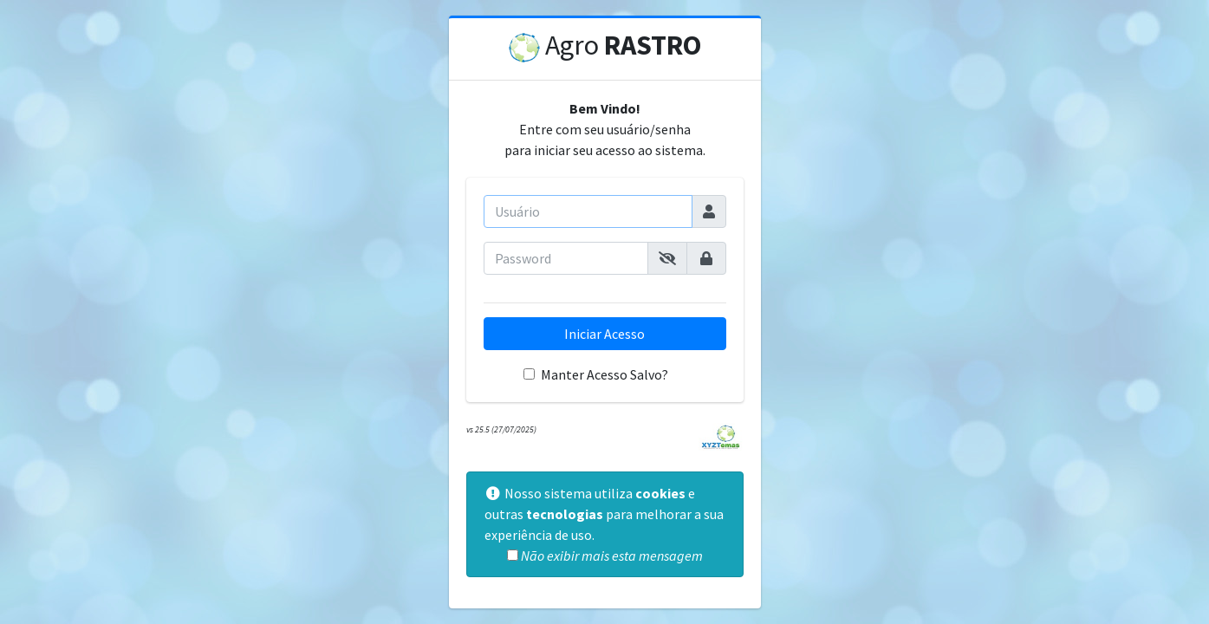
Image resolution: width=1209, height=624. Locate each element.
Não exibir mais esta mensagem (612, 555)
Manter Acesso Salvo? (604, 374)
